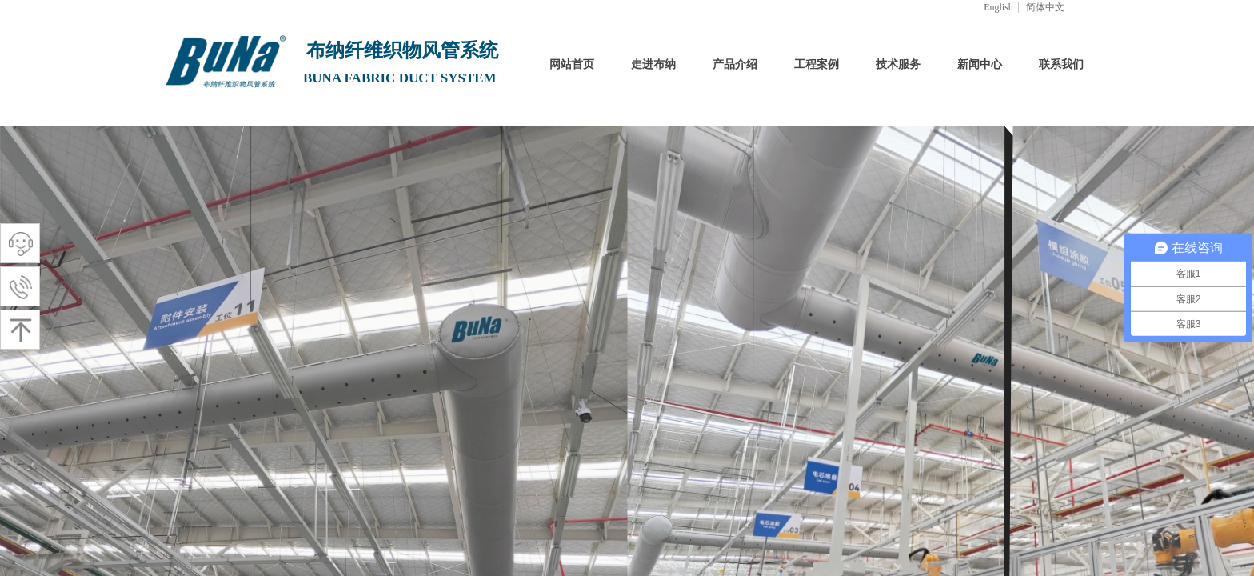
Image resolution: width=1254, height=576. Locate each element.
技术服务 (898, 64)
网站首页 (571, 64)
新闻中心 (979, 64)
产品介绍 (735, 64)
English (998, 7)
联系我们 (1061, 64)
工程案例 (816, 64)
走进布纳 (653, 64)
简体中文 (1045, 7)
